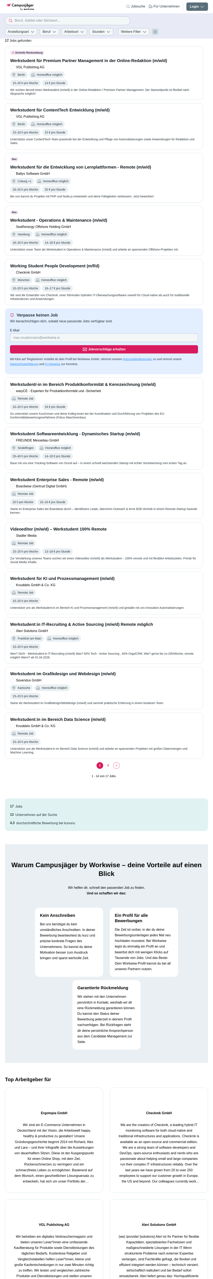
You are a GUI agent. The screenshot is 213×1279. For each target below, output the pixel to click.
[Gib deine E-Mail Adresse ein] (77, 338)
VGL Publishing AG (133, 1101)
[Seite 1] (100, 754)
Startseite (12, 1200)
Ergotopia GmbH (29, 1101)
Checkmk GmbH (80, 1101)
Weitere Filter (134, 32)
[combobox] (67, 21)
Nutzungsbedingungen (137, 347)
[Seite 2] (108, 754)
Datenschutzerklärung (24, 352)
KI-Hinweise (52, 352)
